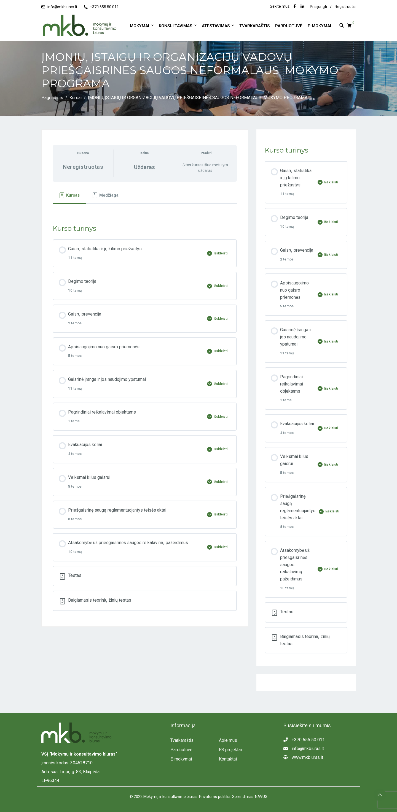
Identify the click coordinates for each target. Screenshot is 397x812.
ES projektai (230, 749)
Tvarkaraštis (254, 25)
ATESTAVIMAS (218, 25)
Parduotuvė (288, 25)
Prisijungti (318, 6)
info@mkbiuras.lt (62, 7)
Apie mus (228, 740)
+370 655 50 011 (104, 7)
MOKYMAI (142, 25)
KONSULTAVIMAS (178, 25)
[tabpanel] (145, 210)
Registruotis (345, 6)
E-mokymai (319, 25)
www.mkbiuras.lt (303, 757)
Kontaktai (228, 759)
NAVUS (261, 796)
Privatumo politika (214, 796)
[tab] (69, 195)
